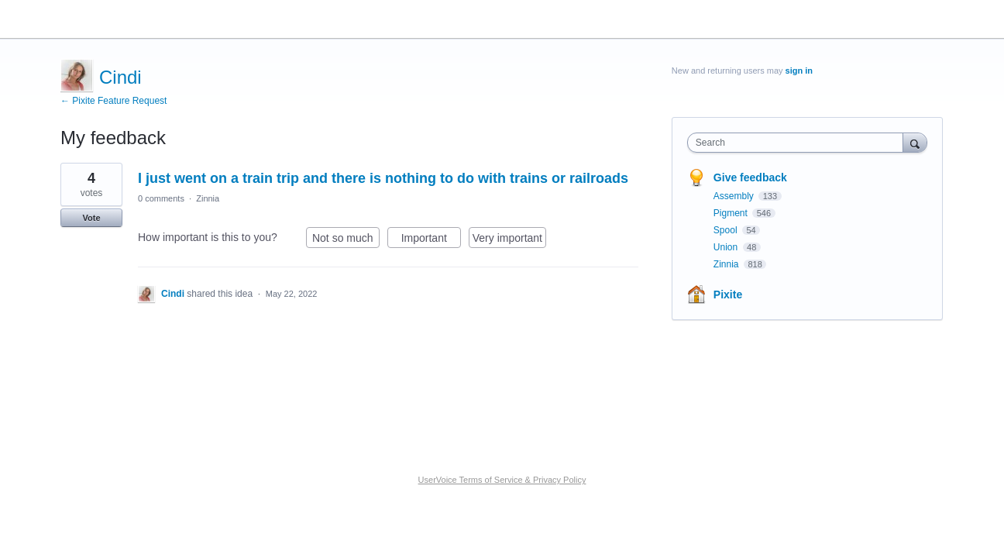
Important (431, 240)
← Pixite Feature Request (113, 100)
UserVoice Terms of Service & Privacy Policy (502, 479)
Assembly (734, 196)
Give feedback (750, 177)
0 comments (161, 198)
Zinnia (207, 198)
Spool (726, 230)
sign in (799, 70)
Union (727, 247)
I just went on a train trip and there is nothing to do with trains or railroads (383, 178)
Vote (91, 217)
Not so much (346, 240)
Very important (509, 240)
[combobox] (799, 142)
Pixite (727, 294)
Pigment (731, 213)
